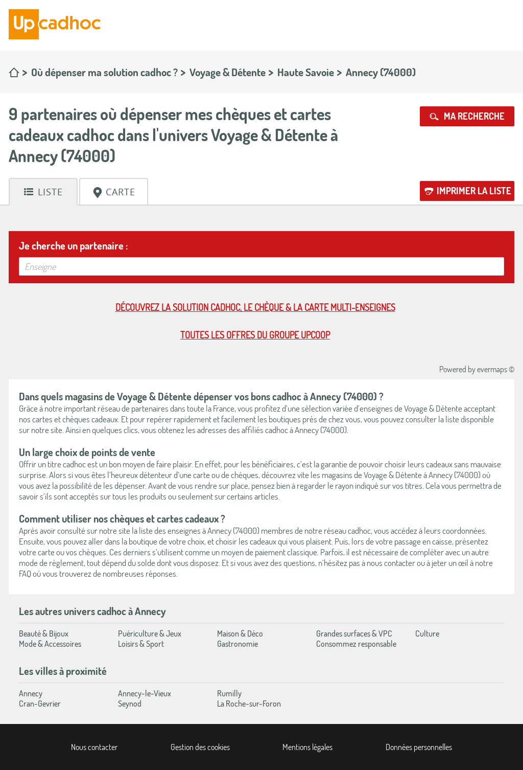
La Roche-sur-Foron (249, 703)
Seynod (129, 703)
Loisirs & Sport (141, 644)
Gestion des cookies (200, 747)
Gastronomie (237, 644)
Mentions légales (307, 747)
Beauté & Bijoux (43, 633)
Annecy (30, 693)
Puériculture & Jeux (149, 633)
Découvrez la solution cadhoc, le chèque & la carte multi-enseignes (255, 307)
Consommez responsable (356, 644)
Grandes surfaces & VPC (354, 633)
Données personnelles (419, 747)
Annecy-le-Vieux (144, 693)
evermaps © (495, 369)
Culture (427, 633)
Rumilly (229, 693)
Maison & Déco (240, 633)
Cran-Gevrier (40, 703)
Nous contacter (94, 747)
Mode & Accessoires (50, 644)
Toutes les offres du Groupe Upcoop (255, 335)
